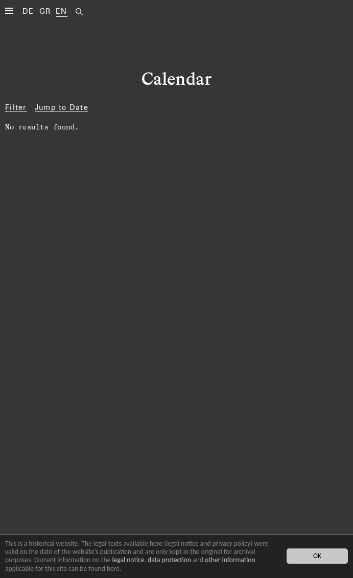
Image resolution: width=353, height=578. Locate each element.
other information (230, 559)
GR (45, 11)
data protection (169, 559)
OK (317, 556)
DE (28, 11)
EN (61, 11)
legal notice (128, 559)
